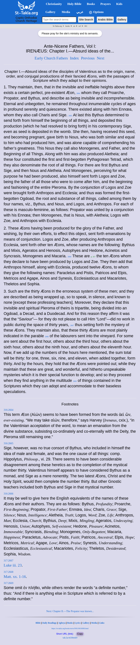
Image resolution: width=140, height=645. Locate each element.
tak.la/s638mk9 (70, 637)
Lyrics (78, 623)
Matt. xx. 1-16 (15, 576)
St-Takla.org (57, 26)
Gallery (122, 19)
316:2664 (8, 410)
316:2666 (8, 493)
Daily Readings (49, 623)
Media (94, 623)
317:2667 (8, 560)
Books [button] (91, 4)
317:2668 (8, 572)
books (67, 26)
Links (101, 623)
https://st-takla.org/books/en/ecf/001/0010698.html (69, 628)
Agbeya (61, 623)
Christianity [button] (54, 4)
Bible (38, 623)
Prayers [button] (105, 4)
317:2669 (8, 583)
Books (70, 623)
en (74, 26)
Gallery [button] (49, 12)
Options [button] (96, 12)
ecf (80, 26)
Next (100, 58)
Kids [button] (119, 4)
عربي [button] (79, 12)
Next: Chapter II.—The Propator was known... (70, 611)
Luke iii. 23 (13, 565)
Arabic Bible (105, 19)
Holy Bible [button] (74, 4)
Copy (80, 633)
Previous (88, 58)
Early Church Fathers (51, 58)
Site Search (86, 19)
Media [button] (65, 12)
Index (74, 58)
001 (85, 26)
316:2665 (8, 443)
